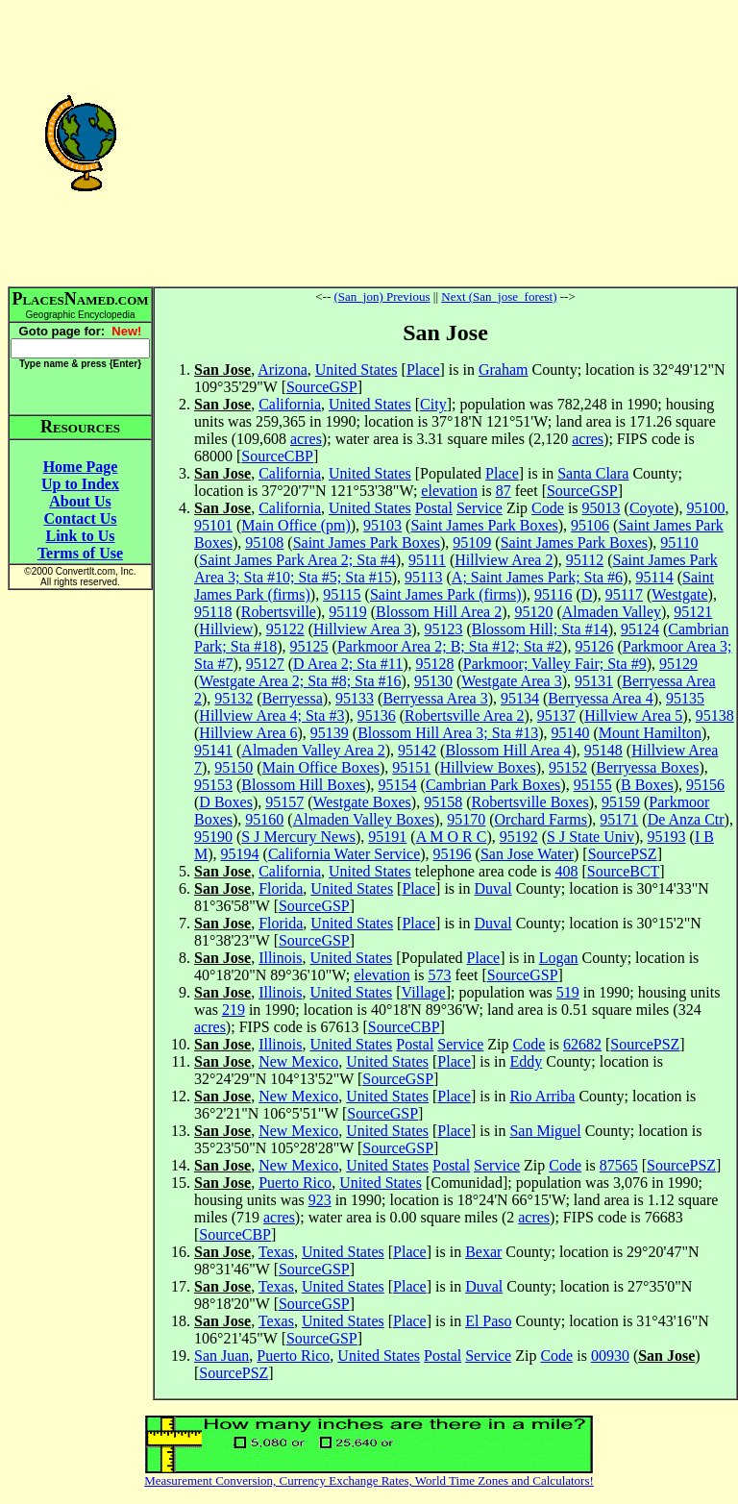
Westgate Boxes (362, 802)
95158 (443, 802)
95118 (213, 612)
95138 (715, 715)
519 (567, 992)
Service (479, 508)
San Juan (221, 1355)
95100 (705, 508)
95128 (435, 663)
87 (503, 490)
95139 (329, 733)
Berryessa (292, 698)
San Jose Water (527, 854)
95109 (472, 542)
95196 (452, 854)
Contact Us (80, 518)
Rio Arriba (542, 1096)
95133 (354, 698)
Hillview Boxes (488, 767)
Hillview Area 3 (362, 629)
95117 (624, 594)
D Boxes (226, 802)
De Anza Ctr (686, 819)
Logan (558, 957)
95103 (382, 525)
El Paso (488, 1321)
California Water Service (344, 854)
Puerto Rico (295, 1182)
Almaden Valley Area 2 (312, 750)
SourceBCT (623, 871)
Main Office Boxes (321, 767)
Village (424, 992)
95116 (553, 594)
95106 (590, 525)
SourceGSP (321, 387)
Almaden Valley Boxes (363, 819)
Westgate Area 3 (511, 681)
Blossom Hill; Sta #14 (540, 629)
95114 (654, 577)
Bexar (483, 1252)
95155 (593, 785)
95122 (285, 629)
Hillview (226, 629)
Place (423, 369)
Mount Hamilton (650, 733)
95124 (640, 629)
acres (306, 439)
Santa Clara (592, 473)
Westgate (679, 594)
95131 (594, 681)
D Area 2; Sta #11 (348, 663)
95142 (417, 750)
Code (547, 508)
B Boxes (647, 785)
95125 (309, 646)
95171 (619, 819)
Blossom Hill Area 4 (508, 750)
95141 (213, 750)
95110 (679, 542)
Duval (493, 888)
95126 (594, 646)
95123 (444, 629)
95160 (264, 819)
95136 (376, 715)
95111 (427, 560)
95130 (433, 681)
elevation (449, 490)
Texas (276, 1252)
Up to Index (80, 484)
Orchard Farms (541, 819)
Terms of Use (80, 553)
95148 (603, 750)
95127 (265, 663)
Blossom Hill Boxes (303, 785)
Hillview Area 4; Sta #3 (271, 715)
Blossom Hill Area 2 (439, 612)
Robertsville (278, 612)
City (433, 404)
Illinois (280, 957)
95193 (667, 836)
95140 (571, 733)
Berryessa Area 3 (434, 698)
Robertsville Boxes (529, 802)
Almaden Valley (611, 612)
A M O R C (451, 836)
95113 (423, 577)
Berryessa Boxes (647, 767)
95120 (533, 612)
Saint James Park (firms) (446, 594)
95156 (705, 785)
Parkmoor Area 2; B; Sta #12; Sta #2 (449, 646)
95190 (213, 836)
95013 (601, 508)
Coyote (651, 508)
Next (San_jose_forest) (498, 296)
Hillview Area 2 (504, 560)
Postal (434, 508)
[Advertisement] (445, 142)
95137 (556, 715)
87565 (619, 1165)
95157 (284, 802)
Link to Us (79, 536)
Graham (504, 369)
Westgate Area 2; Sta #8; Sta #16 (300, 681)
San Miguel (544, 1130)
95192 (519, 836)
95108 (264, 542)
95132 (233, 698)
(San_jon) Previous (382, 296)
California (289, 404)
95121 (693, 612)
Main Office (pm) (295, 525)
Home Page (80, 466)
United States (356, 369)
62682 (582, 1044)
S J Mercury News (298, 836)
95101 (213, 525)
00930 (610, 1355)
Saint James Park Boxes (483, 525)
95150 (233, 767)
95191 (387, 836)
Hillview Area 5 (633, 715)
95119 (347, 612)
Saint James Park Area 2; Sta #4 (297, 560)
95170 (466, 819)
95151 (411, 767)
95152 (568, 767)
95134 (520, 698)
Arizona (283, 369)
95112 (584, 560)
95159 (621, 802)
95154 (398, 785)
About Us (80, 501)
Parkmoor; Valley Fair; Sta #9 (555, 663)
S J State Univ (590, 836)
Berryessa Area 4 (600, 698)
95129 (678, 663)
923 (320, 1200)
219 (233, 1009)
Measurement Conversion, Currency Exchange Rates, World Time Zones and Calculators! (369, 1480)
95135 (685, 698)
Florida (280, 888)
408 (566, 871)
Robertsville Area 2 (464, 715)
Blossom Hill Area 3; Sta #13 (447, 733)
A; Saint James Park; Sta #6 (537, 577)
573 (439, 975)
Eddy (525, 1061)
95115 (341, 594)
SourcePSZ (622, 854)
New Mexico (298, 1061)
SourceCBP (277, 456)
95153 (213, 785)
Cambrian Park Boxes (493, 785)
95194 (240, 854)
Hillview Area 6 (248, 733)
